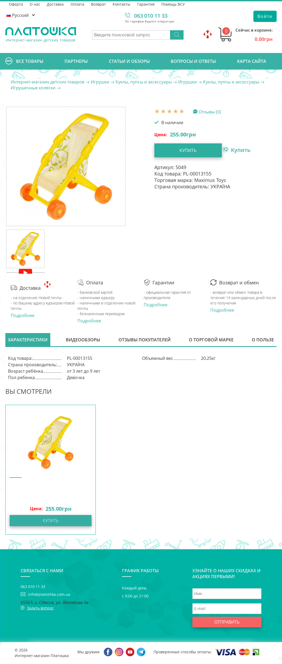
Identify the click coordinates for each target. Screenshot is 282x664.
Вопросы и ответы (193, 61)
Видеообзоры (83, 340)
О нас (35, 3)
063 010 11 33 (150, 15)
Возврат (99, 3)
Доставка (55, 3)
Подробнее (23, 315)
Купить (185, 150)
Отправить (226, 622)
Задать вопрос (40, 608)
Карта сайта (251, 61)
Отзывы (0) (210, 111)
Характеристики (28, 340)
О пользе (263, 340)
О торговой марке (211, 340)
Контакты (122, 3)
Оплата (78, 3)
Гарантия (147, 3)
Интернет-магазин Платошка (42, 656)
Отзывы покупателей (145, 340)
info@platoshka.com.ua (49, 594)
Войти (265, 16)
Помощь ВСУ (174, 3)
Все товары (24, 61)
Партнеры (76, 61)
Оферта (16, 3)
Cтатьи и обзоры (129, 61)
